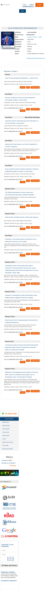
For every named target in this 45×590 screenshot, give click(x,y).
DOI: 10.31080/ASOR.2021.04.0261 (13, 390)
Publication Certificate (8, 572)
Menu (22, 11)
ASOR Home (5, 422)
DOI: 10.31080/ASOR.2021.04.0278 (13, 204)
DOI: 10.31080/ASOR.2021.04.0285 (13, 359)
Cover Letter (5, 445)
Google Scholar (35, 87)
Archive (4, 438)
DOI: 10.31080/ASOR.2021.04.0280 (13, 252)
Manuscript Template (7, 448)
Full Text (23, 87)
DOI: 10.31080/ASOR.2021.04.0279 (13, 226)
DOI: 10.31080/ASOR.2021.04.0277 (13, 179)
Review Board (5, 429)
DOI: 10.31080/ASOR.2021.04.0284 (13, 332)
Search (39, 5)
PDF (28, 87)
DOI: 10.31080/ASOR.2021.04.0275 (13, 156)
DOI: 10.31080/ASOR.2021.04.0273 (13, 108)
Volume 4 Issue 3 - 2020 (34, 37)
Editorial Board (6, 425)
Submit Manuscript (32, 5)
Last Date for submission (9, 580)
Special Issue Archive (7, 442)
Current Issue (5, 432)
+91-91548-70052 (10, 414)
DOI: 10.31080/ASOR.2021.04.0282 (13, 307)
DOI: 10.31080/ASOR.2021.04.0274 (13, 131)
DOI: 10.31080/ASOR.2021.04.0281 (13, 282)
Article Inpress (5, 435)
